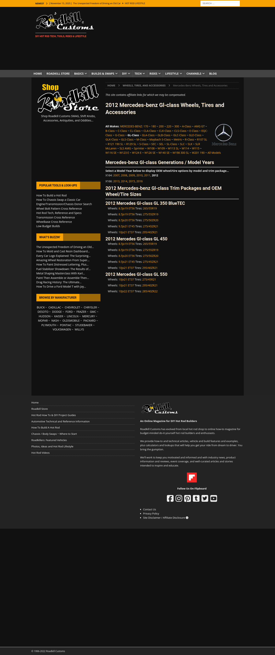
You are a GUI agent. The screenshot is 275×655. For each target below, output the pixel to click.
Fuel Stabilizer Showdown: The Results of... (63, 269)
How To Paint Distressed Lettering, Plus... (62, 264)
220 (169, 126)
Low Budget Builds (48, 226)
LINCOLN (72, 316)
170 (145, 126)
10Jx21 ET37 (126, 232)
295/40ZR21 (150, 232)
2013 (116, 181)
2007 (116, 175)
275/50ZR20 (150, 220)
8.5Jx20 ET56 (127, 220)
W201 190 (198, 152)
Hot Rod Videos (40, 452)
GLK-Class (111, 139)
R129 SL (131, 144)
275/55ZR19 (150, 214)
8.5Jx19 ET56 (127, 208)
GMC (93, 312)
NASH (55, 320)
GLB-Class (164, 135)
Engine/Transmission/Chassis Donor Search (64, 204)
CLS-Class (180, 131)
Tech (138, 73)
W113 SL (173, 148)
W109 (161, 148)
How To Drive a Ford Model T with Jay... (61, 286)
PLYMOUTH (48, 325)
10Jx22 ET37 (126, 291)
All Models (214, 152)
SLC (182, 144)
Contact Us (149, 509)
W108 (151, 148)
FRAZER (81, 312)
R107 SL (202, 139)
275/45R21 (149, 279)
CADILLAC (54, 307)
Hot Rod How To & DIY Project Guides (53, 415)
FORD (69, 312)
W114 (185, 148)
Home (38, 73)
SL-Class (171, 144)
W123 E (124, 152)
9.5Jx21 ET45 (127, 226)
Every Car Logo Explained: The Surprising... (63, 256)
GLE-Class (195, 135)
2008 (124, 175)
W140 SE (163, 152)
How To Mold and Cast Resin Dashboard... (63, 251)
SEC (153, 144)
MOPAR (43, 320)
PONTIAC (66, 325)
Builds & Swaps (102, 73)
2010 (139, 175)
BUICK (41, 307)
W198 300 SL (181, 152)
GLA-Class (148, 135)
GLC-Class (179, 135)
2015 (132, 181)
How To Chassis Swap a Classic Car (58, 200)
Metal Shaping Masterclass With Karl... (60, 273)
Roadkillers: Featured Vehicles (49, 440)
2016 (139, 181)
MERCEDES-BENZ (131, 126)
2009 (132, 175)
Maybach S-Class (160, 139)
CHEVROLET (72, 307)
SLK (190, 144)
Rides (153, 73)
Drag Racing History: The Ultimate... (59, 282)
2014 (124, 181)
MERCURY (88, 316)
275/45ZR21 (150, 226)
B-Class (110, 131)
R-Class (189, 139)
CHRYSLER (90, 307)
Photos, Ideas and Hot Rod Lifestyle (52, 446)
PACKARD (89, 320)
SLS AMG (125, 148)
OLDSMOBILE (71, 320)
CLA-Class (149, 131)
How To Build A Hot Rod (45, 427)
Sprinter (139, 148)
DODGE (57, 312)
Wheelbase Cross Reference (54, 222)
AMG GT (199, 126)
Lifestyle (171, 73)
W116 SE (110, 152)
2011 (147, 175)
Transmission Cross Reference (55, 217)
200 (161, 126)
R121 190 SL (115, 144)
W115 (195, 148)
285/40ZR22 (150, 291)
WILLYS (79, 329)
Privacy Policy (151, 513)
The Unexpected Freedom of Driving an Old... (65, 247)
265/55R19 (150, 208)
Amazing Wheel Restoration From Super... (63, 260)
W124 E (136, 152)
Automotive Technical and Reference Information (60, 421)
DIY (124, 73)
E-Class (194, 131)
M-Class (141, 139)
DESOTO (43, 312)
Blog (213, 73)
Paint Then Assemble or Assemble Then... (62, 278)
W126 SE (149, 152)
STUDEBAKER (83, 325)
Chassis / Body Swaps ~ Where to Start (54, 434)
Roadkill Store (58, 73)
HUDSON (45, 316)
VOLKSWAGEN (62, 329)
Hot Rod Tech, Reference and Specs (59, 213)
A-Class (186, 126)
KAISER (58, 316)
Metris (178, 139)
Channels (194, 73)
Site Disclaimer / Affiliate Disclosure (165, 517)
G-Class (119, 135)
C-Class (122, 131)
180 (153, 126)
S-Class (143, 144)
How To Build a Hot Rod (51, 195)
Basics (79, 73)
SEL (161, 144)
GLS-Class (127, 139)
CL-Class (135, 131)
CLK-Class (165, 131)
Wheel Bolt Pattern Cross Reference (59, 208)
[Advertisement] (172, 38)
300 (176, 126)
